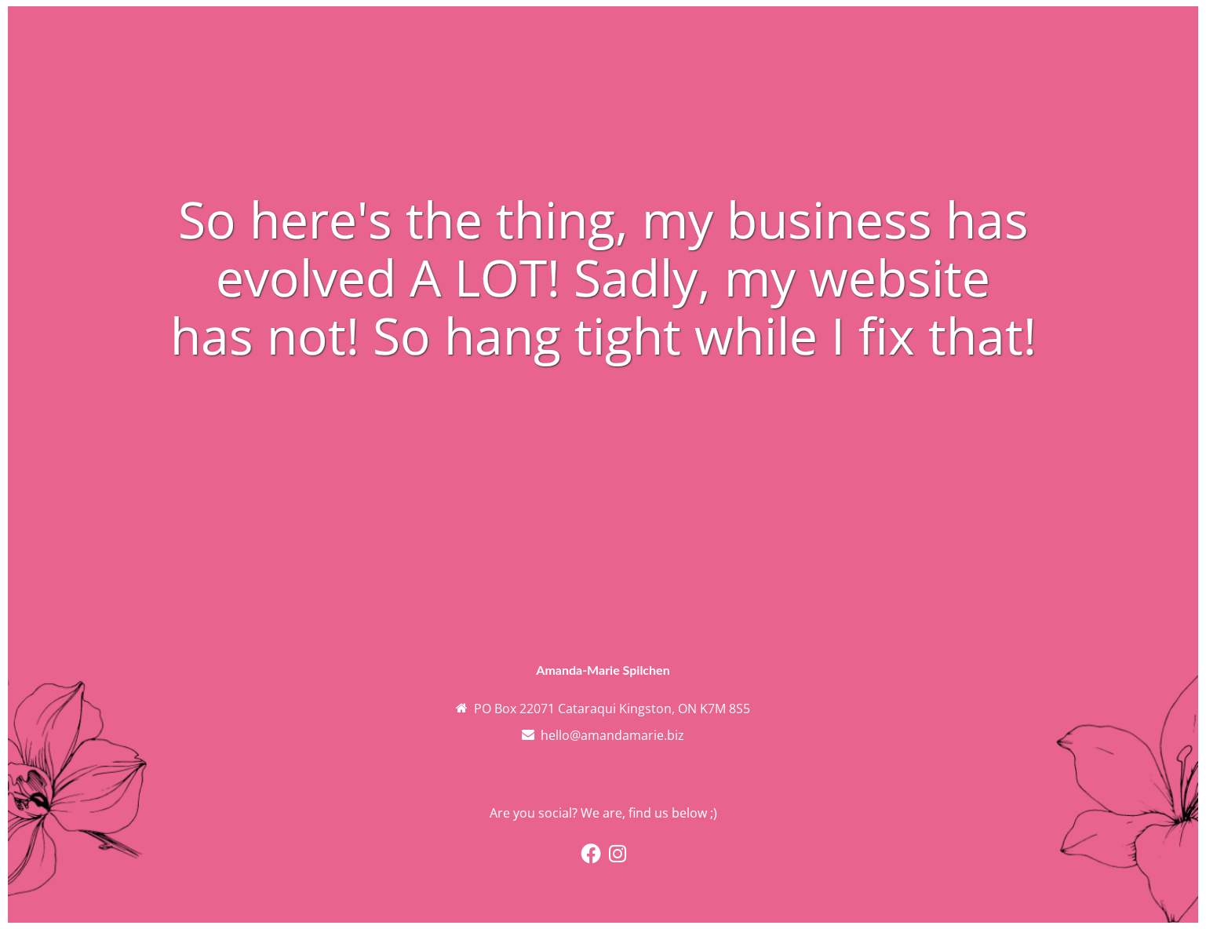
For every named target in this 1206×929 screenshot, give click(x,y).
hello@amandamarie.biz (612, 735)
